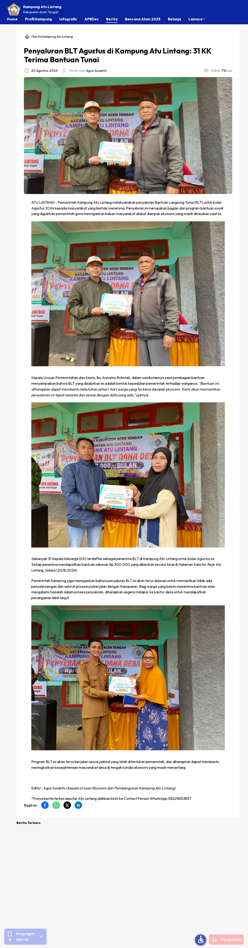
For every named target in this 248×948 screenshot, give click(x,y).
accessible (200, 939)
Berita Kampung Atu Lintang (53, 36)
